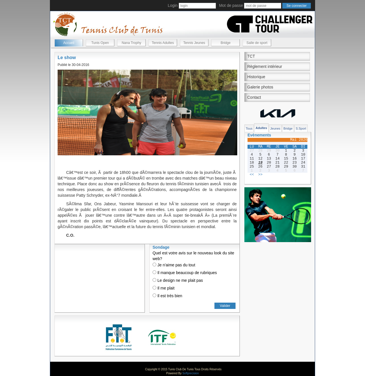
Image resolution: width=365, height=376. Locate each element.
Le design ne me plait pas (178, 280)
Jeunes (275, 128)
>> (260, 175)
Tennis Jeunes (194, 43)
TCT (251, 56)
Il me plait (164, 288)
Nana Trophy (131, 43)
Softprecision (190, 373)
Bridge (226, 43)
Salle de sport (256, 43)
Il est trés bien (167, 295)
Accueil (68, 43)
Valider (225, 306)
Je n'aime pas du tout (174, 265)
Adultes (261, 128)
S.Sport (301, 128)
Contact (254, 97)
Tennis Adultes (163, 43)
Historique (256, 77)
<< (252, 175)
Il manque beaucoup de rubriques (185, 272)
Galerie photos (260, 87)
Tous (249, 128)
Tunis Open (100, 43)
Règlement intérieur (264, 66)
